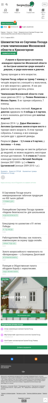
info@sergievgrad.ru (6, 366)
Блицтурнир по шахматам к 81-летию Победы (21, 225)
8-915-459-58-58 (5, 367)
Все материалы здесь (24, 315)
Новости (17, 11)
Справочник (31, 11)
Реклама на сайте (21, 393)
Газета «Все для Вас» (43, 14)
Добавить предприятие (24, 347)
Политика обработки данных (34, 393)
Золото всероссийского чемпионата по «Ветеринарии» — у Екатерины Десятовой (23, 253)
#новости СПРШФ (15, 171)
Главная (5, 11)
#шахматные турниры (30, 171)
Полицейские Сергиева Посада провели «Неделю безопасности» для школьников (23, 211)
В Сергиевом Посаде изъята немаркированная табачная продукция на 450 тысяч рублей (22, 195)
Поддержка (21, 398)
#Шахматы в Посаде (7, 173)
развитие (27, 398)
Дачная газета (14, 297)
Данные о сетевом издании (8, 393)
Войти (44, 4)
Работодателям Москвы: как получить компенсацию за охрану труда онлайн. (22, 239)
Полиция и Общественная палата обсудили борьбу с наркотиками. (19, 267)
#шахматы (4, 171)
